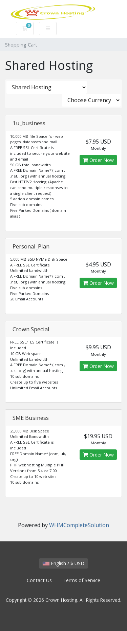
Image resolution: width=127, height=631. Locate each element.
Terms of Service (81, 580)
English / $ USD (63, 563)
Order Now (98, 160)
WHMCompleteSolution (79, 525)
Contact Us (39, 580)
